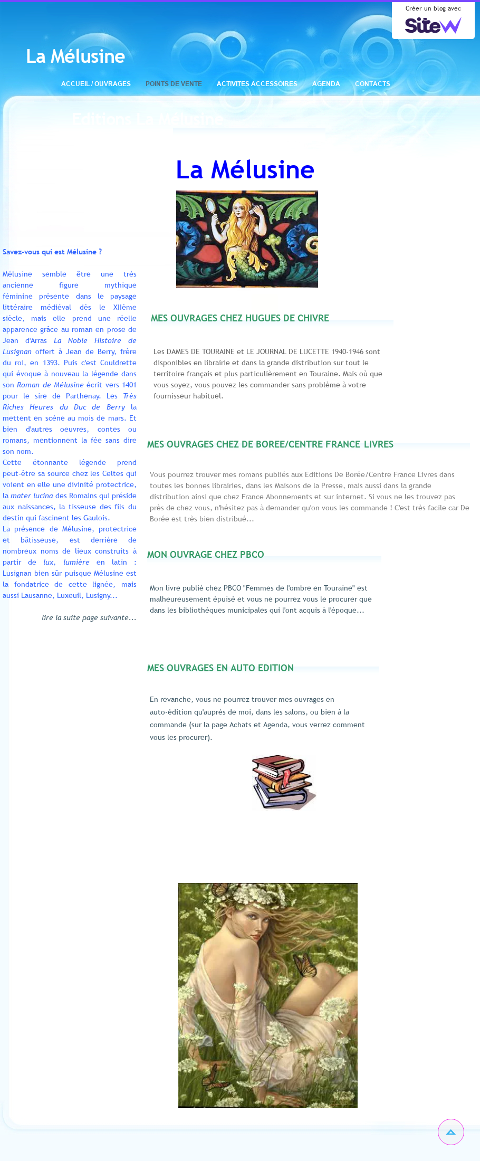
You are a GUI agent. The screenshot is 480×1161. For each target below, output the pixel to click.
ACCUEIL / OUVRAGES (96, 84)
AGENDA (326, 84)
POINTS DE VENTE (174, 84)
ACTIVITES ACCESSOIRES (257, 84)
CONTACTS (372, 84)
